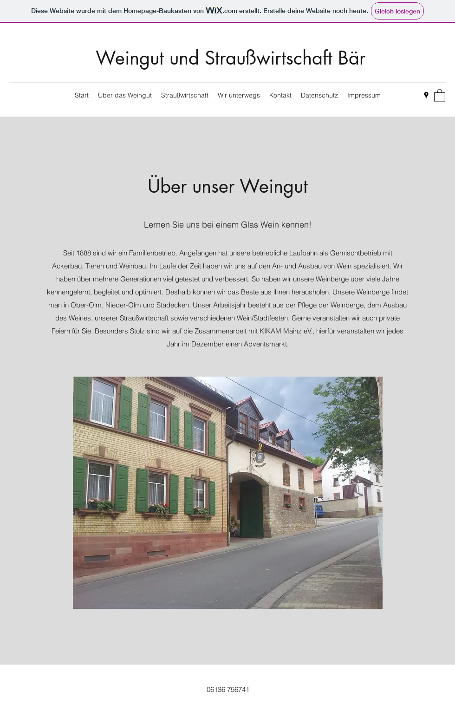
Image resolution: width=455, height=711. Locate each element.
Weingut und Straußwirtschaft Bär (230, 58)
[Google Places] (426, 95)
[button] (439, 95)
